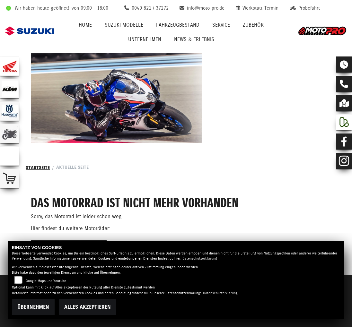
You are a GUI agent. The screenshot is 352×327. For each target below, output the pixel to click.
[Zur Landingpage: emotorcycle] (9, 156)
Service (221, 25)
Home (85, 25)
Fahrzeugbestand (177, 25)
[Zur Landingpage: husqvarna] (9, 111)
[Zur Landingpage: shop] (9, 178)
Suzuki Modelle (124, 25)
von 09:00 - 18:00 (90, 8)
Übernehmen (33, 307)
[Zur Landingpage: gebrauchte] (9, 133)
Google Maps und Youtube (46, 281)
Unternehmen (144, 39)
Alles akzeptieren (87, 307)
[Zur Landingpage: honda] (9, 66)
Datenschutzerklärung (199, 258)
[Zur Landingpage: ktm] (9, 88)
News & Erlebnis (194, 39)
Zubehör (253, 25)
